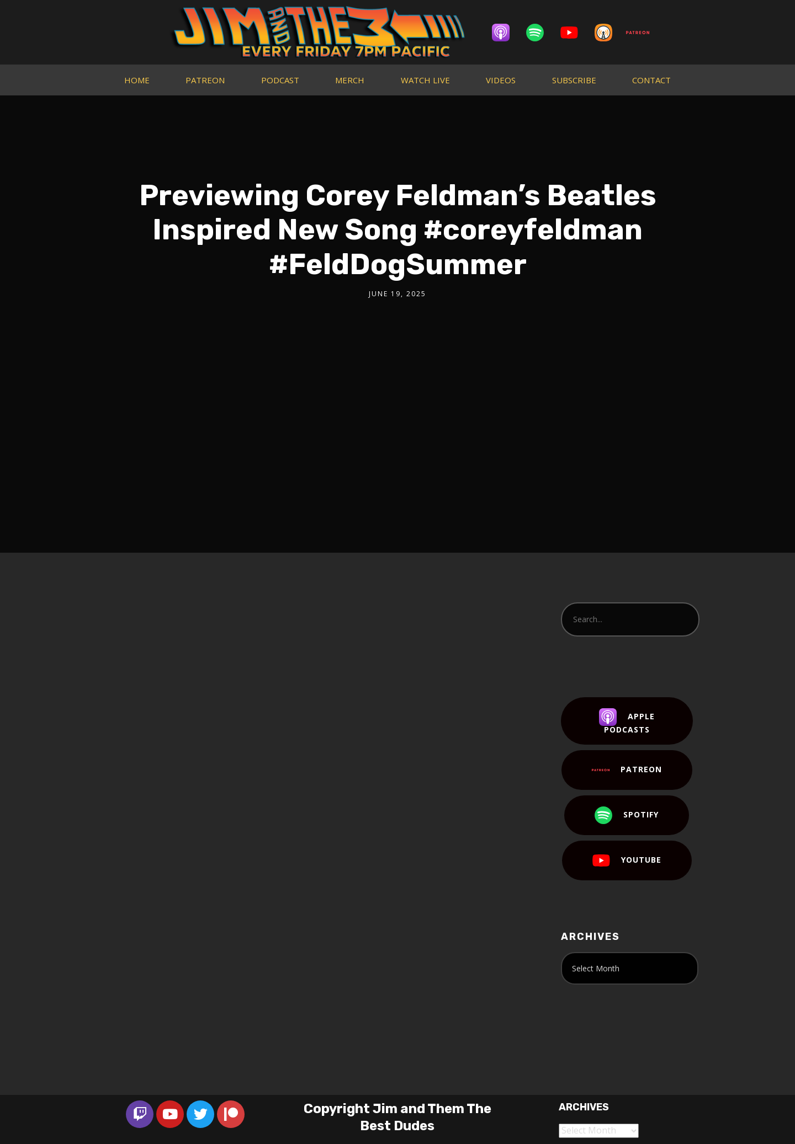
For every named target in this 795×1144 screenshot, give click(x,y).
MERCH (349, 79)
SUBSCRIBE (574, 79)
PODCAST (280, 79)
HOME (137, 79)
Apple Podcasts (627, 721)
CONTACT (651, 79)
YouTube (626, 860)
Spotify (627, 815)
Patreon (627, 770)
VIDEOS (501, 79)
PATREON (205, 79)
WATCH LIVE (425, 79)
